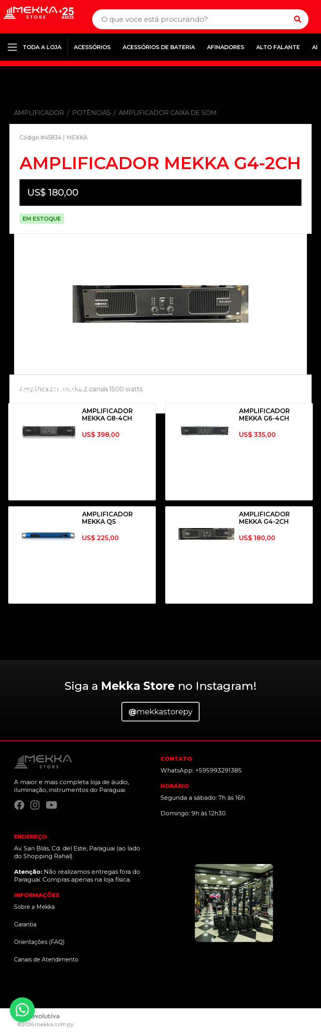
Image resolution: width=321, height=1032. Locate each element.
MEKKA (76, 137)
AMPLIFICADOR (39, 113)
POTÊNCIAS (91, 113)
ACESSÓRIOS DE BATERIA (159, 47)
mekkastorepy (160, 711)
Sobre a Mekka (34, 906)
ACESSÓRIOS (92, 47)
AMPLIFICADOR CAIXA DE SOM (168, 113)
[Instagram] (34, 805)
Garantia (25, 924)
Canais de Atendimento (46, 959)
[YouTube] (51, 805)
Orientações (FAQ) (39, 941)
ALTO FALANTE (278, 47)
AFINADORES (225, 47)
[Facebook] (19, 805)
